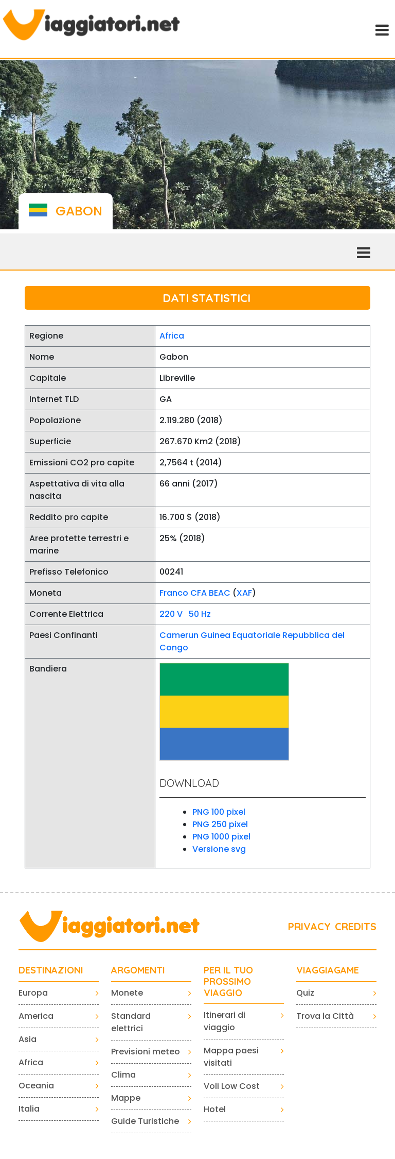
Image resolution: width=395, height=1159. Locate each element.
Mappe (125, 1098)
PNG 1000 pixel (221, 837)
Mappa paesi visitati (231, 1057)
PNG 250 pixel (220, 824)
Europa (33, 993)
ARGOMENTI (138, 970)
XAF (244, 593)
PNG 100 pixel (218, 812)
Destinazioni (51, 970)
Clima (123, 1075)
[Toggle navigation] (381, 29)
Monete (127, 993)
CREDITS (355, 926)
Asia (28, 1039)
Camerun (179, 635)
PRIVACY (309, 926)
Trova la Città (325, 1016)
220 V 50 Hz (185, 614)
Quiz (305, 993)
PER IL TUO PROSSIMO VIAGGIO (228, 981)
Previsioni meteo (145, 1051)
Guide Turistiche (145, 1121)
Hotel (215, 1109)
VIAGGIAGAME (327, 970)
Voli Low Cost (232, 1086)
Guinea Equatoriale (240, 635)
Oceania (36, 1085)
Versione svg (219, 849)
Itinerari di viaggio (224, 1021)
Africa (171, 336)
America (36, 1016)
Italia (29, 1109)
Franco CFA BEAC (194, 593)
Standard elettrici (131, 1022)
